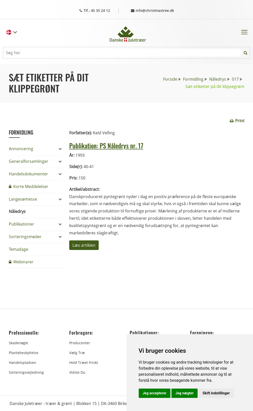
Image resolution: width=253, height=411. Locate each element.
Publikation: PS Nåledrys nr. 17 (114, 144)
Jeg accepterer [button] (154, 393)
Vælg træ (77, 352)
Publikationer (21, 224)
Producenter (79, 342)
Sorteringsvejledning (26, 372)
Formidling (193, 79)
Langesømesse (23, 199)
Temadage (18, 249)
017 (235, 79)
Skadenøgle (18, 342)
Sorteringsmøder (25, 236)
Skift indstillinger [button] (216, 393)
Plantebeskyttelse (23, 352)
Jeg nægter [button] (184, 393)
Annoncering (21, 148)
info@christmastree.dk (155, 10)
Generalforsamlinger (28, 161)
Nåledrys (217, 79)
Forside (170, 79)
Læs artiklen (84, 245)
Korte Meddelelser (28, 186)
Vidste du (77, 372)
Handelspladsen (22, 362)
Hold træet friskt (83, 362)
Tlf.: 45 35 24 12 (98, 10)
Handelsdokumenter (28, 173)
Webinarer (21, 261)
